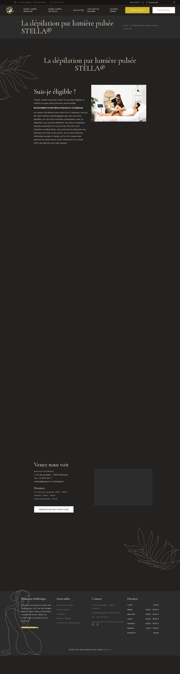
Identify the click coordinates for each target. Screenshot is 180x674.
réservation (164, 10)
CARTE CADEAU (137, 10)
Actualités (61, 632)
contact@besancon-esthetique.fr (49, 500)
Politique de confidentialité (68, 641)
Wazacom (107, 668)
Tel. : (94, 636)
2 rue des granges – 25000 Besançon (51, 493)
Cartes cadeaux (63, 628)
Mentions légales (64, 637)
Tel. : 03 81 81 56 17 (43, 497)
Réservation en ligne (65, 624)
